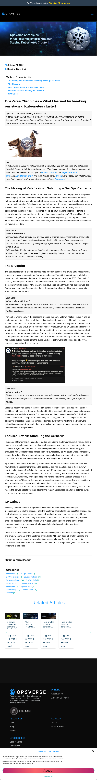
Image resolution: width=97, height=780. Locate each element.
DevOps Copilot (26, 574)
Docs (12, 723)
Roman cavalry (48, 172)
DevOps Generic (12, 577)
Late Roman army (24, 176)
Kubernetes (10, 586)
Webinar (9, 593)
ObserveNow (57, 694)
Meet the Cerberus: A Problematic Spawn (26, 87)
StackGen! (54, 3)
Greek (59, 176)
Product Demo (27, 590)
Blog (12, 727)
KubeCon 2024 (28, 583)
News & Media (57, 727)
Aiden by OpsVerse (60, 698)
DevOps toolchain (13, 580)
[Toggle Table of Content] (29, 77)
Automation (10, 574)
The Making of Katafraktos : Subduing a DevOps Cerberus (34, 81)
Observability (11, 590)
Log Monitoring (26, 586)
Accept (48, 770)
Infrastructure (11, 583)
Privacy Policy (48, 776)
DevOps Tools (31, 580)
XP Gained (13, 94)
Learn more (64, 3)
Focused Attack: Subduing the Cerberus (26, 90)
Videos (13, 731)
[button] (93, 751)
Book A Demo (16, 742)
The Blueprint (14, 84)
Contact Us (15, 746)
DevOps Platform (30, 577)
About (54, 723)
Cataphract (60, 179)
